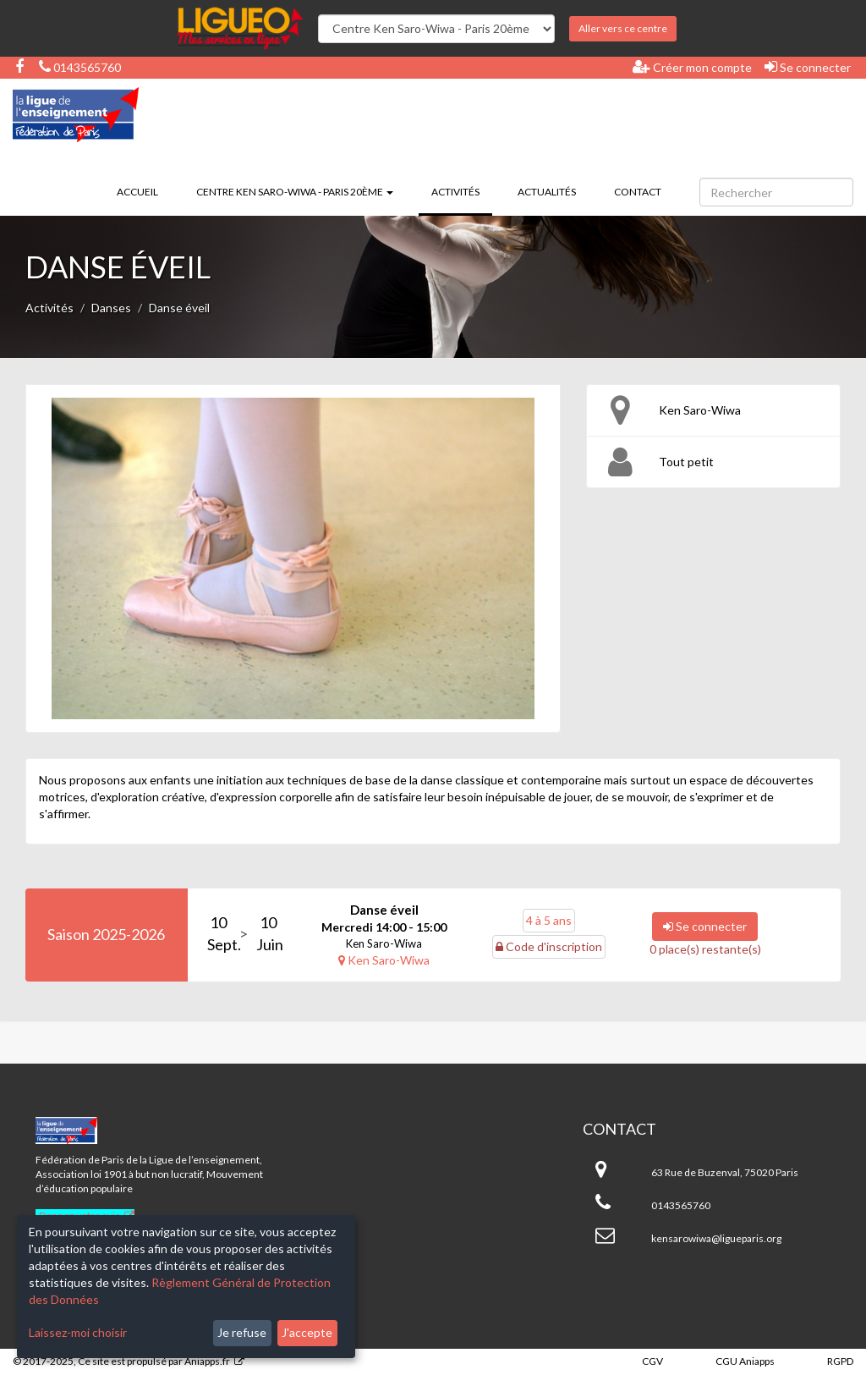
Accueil (137, 191)
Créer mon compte (692, 66)
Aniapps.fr (207, 1361)
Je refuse (241, 1332)
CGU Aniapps (745, 1361)
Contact (637, 191)
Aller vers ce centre (622, 28)
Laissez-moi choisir (78, 1332)
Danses (111, 307)
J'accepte (307, 1332)
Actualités (547, 191)
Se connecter (808, 66)
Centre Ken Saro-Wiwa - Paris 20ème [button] (294, 191)
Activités (461, 190)
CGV (652, 1361)
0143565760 (80, 67)
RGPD (840, 1361)
